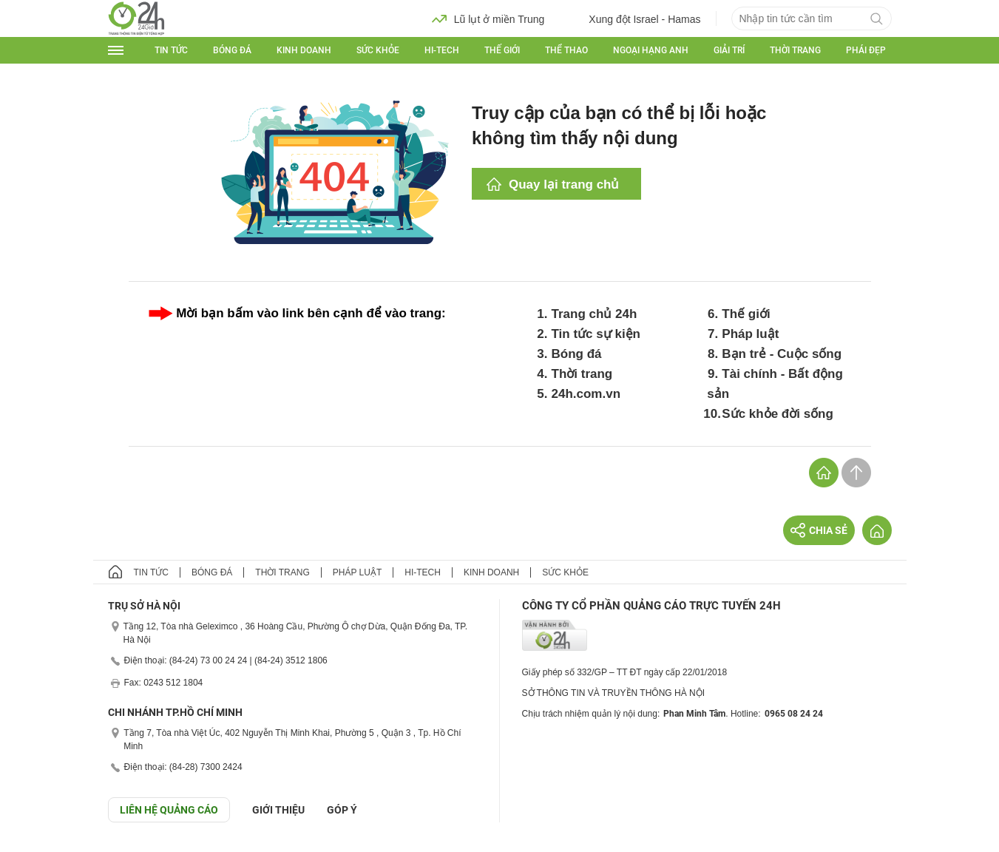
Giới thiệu (278, 810)
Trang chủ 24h (594, 314)
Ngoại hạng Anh (650, 50)
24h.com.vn (586, 394)
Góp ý (342, 810)
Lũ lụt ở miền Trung (488, 18)
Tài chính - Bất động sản (775, 384)
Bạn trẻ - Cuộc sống (781, 354)
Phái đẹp (866, 50)
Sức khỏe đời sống (777, 414)
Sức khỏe (377, 50)
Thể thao (566, 50)
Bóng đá (232, 50)
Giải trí (729, 50)
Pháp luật (750, 334)
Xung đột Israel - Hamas (633, 18)
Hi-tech (441, 50)
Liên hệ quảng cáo (169, 810)
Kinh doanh (304, 50)
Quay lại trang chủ (564, 185)
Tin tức (171, 50)
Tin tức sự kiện (596, 334)
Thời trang (795, 50)
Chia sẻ (818, 530)
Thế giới (502, 50)
